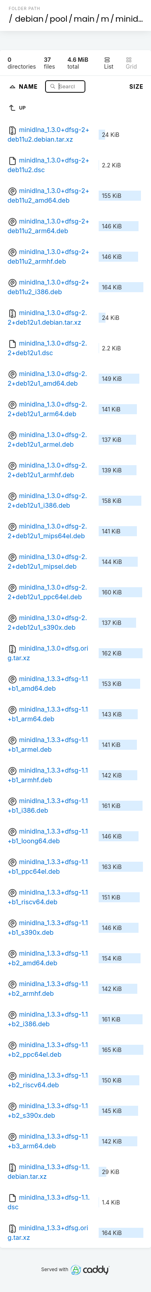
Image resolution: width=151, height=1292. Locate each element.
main (84, 18)
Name (29, 86)
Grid (131, 63)
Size (136, 86)
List (108, 63)
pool (59, 18)
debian (29, 18)
